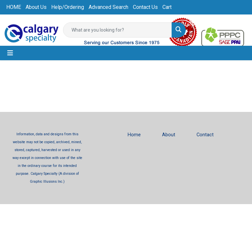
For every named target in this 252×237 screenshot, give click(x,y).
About (168, 135)
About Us (36, 7)
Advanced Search (108, 7)
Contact (205, 135)
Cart (167, 7)
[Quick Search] (117, 30)
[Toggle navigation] (10, 53)
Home (134, 135)
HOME (13, 7)
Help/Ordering (67, 7)
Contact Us (145, 7)
